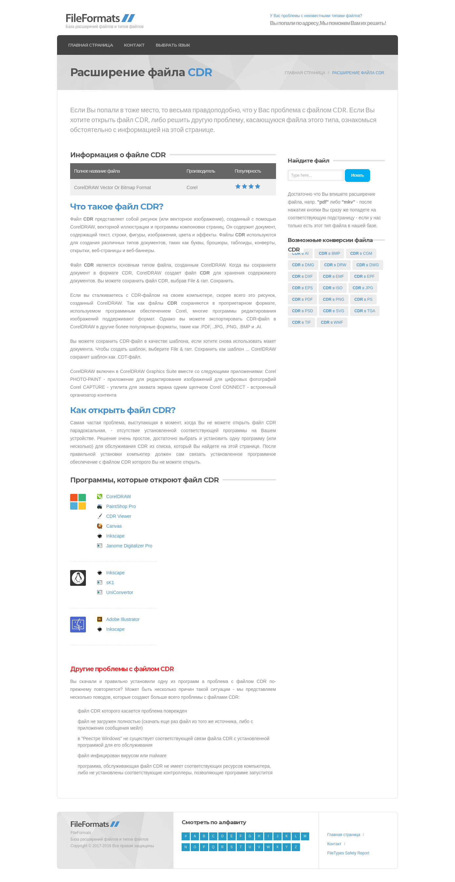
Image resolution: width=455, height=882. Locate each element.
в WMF (332, 322)
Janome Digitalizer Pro (129, 545)
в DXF (302, 276)
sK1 (110, 582)
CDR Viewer (118, 516)
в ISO (333, 288)
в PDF (302, 299)
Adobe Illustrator (123, 619)
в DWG (368, 265)
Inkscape (115, 536)
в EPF (364, 276)
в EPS (302, 288)
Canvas (114, 526)
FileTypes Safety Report (348, 853)
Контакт (134, 45)
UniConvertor (119, 592)
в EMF (333, 276)
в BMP (329, 253)
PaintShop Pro (121, 506)
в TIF (301, 322)
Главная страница (90, 45)
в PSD (302, 311)
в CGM (361, 253)
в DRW (335, 265)
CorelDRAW (118, 496)
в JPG (363, 288)
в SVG (333, 311)
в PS (363, 299)
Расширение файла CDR (358, 73)
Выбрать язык (173, 45)
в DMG (303, 265)
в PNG (333, 299)
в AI (300, 253)
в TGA (364, 311)
